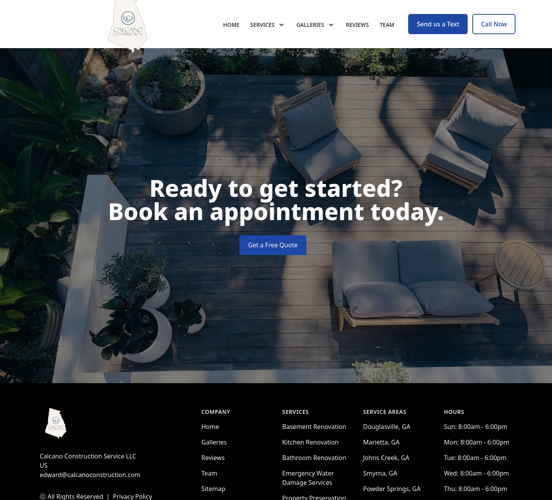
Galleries (214, 462)
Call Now (494, 34)
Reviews (357, 34)
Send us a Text (438, 34)
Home (231, 34)
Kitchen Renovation (310, 462)
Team (387, 34)
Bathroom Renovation (314, 478)
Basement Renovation (314, 447)
